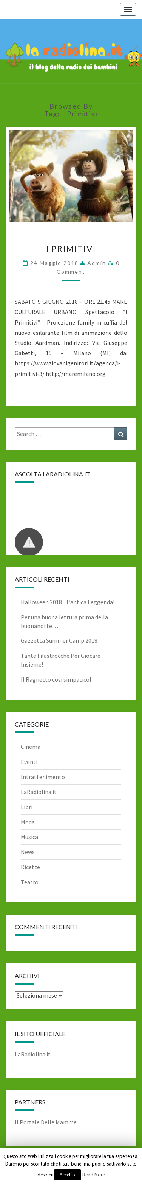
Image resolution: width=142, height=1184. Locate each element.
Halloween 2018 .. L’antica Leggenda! (67, 602)
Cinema (30, 746)
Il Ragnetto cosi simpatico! (56, 679)
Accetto (67, 1175)
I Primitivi (71, 248)
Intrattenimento (43, 777)
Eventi (29, 761)
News (28, 852)
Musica (29, 837)
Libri (26, 807)
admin (96, 263)
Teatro (30, 882)
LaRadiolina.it (39, 792)
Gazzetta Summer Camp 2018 (59, 640)
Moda (28, 822)
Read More (93, 1175)
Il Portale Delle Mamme (46, 1122)
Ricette (30, 867)
